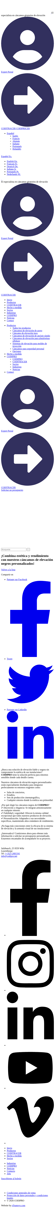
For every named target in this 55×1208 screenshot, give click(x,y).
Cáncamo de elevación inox (25, 333)
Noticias (10, 318)
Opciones (17, 351)
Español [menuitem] (10, 133)
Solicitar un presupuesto (12, 490)
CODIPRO (12, 315)
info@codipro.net (9, 856)
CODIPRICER (23, 128)
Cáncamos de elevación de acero (27, 330)
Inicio (9, 300)
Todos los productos (22, 328)
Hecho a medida (14, 307)
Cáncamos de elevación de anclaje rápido (31, 336)
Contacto (11, 1171)
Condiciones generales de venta (21, 1193)
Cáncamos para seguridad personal (28, 348)
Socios (10, 310)
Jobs (9, 1173)
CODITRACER (14, 305)
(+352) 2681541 (12, 853)
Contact (10, 320)
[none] (30, 141)
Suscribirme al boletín (11, 1178)
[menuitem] (10, 133)
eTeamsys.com (18, 1205)
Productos (11, 302)
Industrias (11, 313)
